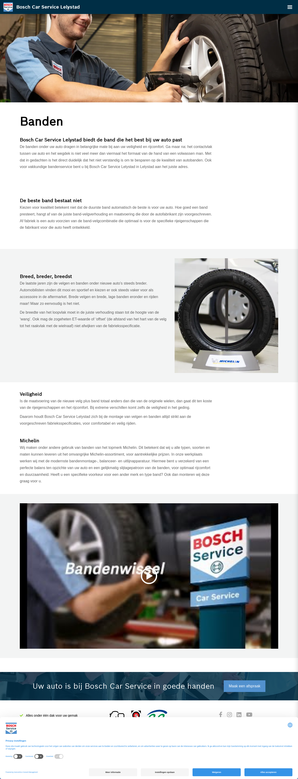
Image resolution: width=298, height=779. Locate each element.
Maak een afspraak (244, 686)
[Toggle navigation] (290, 7)
